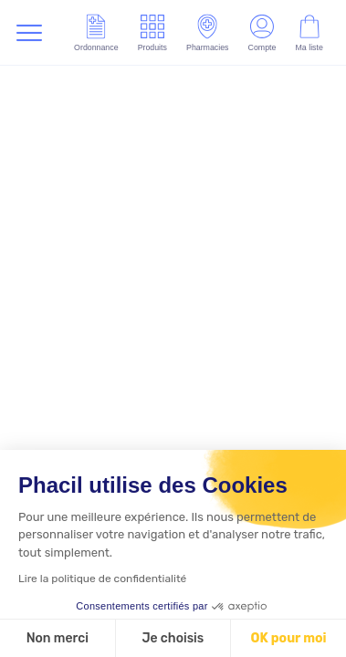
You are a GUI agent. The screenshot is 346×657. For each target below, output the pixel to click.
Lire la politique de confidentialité (102, 578)
